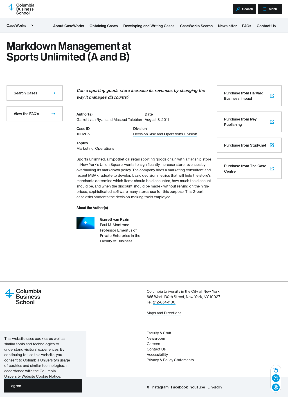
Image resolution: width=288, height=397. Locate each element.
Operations (104, 148)
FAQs (246, 26)
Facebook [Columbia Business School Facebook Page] (179, 387)
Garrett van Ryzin (91, 119)
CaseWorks (16, 25)
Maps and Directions (164, 313)
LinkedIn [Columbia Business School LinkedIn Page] (214, 387)
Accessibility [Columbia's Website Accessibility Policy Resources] (157, 354)
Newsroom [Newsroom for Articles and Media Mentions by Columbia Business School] (156, 338)
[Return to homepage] (21, 8)
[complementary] (275, 379)
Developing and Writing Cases (149, 26)
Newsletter (227, 26)
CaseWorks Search (196, 26)
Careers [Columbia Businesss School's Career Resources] (153, 343)
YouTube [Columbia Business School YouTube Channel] (197, 387)
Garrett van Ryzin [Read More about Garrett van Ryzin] (114, 219)
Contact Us (266, 26)
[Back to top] (276, 378)
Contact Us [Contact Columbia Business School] (156, 349)
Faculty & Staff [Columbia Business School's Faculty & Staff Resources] (159, 333)
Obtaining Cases (104, 26)
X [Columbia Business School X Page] (148, 387)
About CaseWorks (68, 26)
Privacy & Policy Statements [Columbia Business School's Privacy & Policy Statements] (170, 360)
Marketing (85, 148)
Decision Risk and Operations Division (165, 134)
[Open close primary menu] (32, 25)
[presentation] (53, 93)
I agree (15, 386)
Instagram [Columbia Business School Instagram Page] (160, 387)
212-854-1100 (164, 302)
